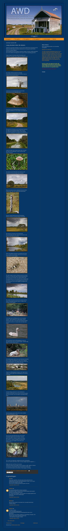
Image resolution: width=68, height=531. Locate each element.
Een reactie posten (11, 520)
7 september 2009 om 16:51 (14, 518)
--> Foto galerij (16, 39)
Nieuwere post (9, 523)
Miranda (10, 500)
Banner (54, 39)
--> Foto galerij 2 (26, 39)
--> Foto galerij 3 (36, 39)
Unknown (11, 488)
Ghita (10, 478)
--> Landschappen (46, 39)
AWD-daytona (13, 470)
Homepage (22, 523)
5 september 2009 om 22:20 (14, 505)
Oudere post (35, 523)
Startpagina (8, 39)
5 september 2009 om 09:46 (14, 497)
